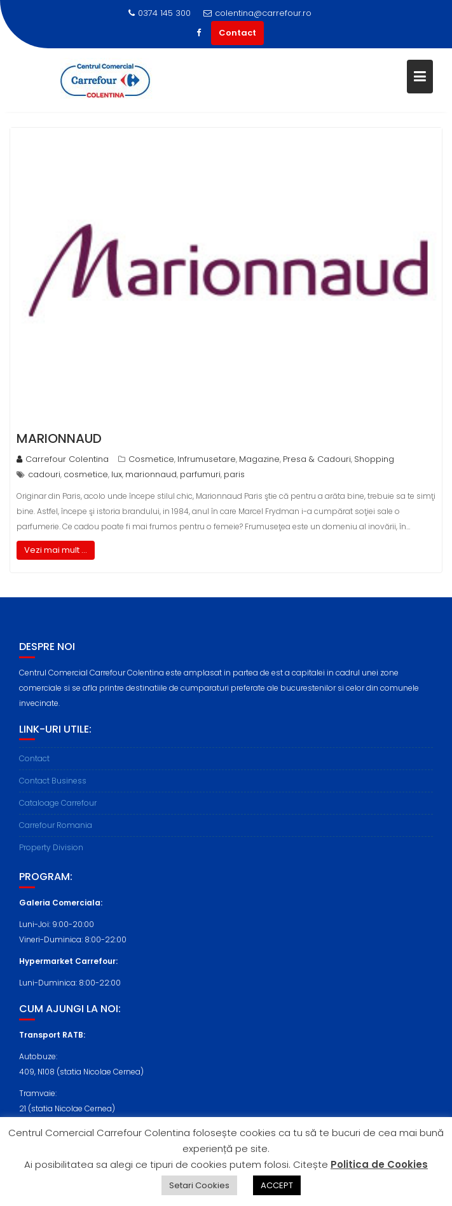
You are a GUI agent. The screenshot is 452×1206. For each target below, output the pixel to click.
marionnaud (151, 474)
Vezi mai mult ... (55, 550)
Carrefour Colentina (63, 459)
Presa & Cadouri (317, 459)
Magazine (259, 459)
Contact (237, 33)
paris (234, 474)
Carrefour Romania (55, 830)
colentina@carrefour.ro (257, 13)
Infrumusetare (206, 459)
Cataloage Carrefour (58, 808)
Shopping (374, 459)
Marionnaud (59, 438)
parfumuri (200, 474)
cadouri (44, 474)
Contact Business (52, 785)
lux (116, 474)
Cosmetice (151, 459)
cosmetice (86, 474)
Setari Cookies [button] (199, 1185)
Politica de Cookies (379, 1164)
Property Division (51, 852)
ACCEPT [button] (277, 1185)
